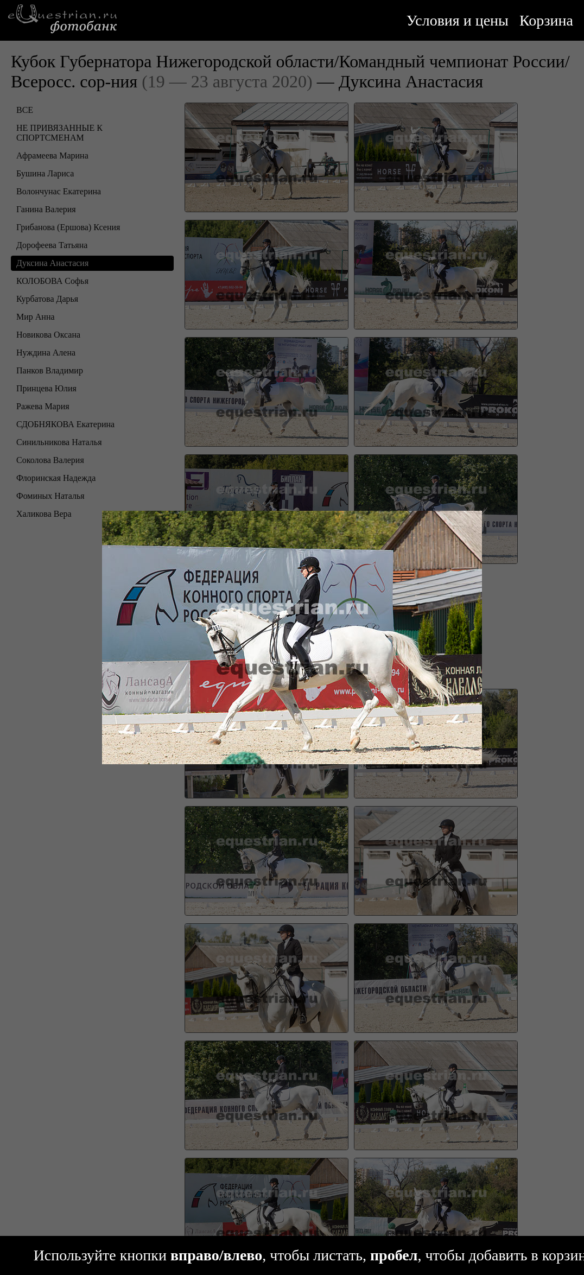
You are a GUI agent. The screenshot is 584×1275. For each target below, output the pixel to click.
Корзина (546, 20)
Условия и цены (458, 20)
